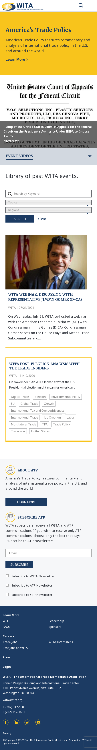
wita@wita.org (12, 700)
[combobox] (48, 202)
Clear (42, 219)
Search (20, 219)
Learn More (26, 502)
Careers (8, 636)
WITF (6, 621)
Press (7, 657)
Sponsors (55, 627)
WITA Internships (61, 642)
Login (7, 667)
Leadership (56, 621)
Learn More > (16, 59)
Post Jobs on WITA (15, 648)
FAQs (6, 627)
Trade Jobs (10, 642)
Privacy (7, 733)
